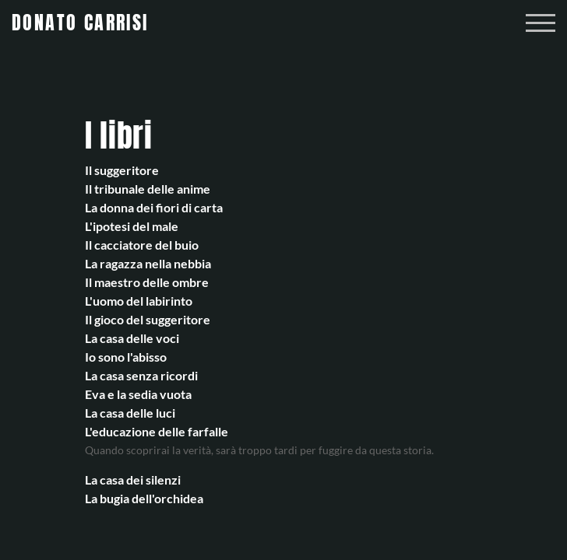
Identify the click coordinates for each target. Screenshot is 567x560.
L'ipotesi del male (131, 226)
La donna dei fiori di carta (154, 207)
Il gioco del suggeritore (147, 319)
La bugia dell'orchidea (144, 498)
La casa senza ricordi (141, 375)
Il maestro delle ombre (147, 282)
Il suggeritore (122, 170)
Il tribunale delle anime (147, 188)
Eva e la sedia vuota (138, 394)
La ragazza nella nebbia (148, 263)
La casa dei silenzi (133, 479)
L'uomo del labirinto (138, 300)
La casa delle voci (132, 338)
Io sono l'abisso (126, 356)
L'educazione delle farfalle (156, 431)
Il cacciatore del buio (142, 244)
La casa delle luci (130, 412)
